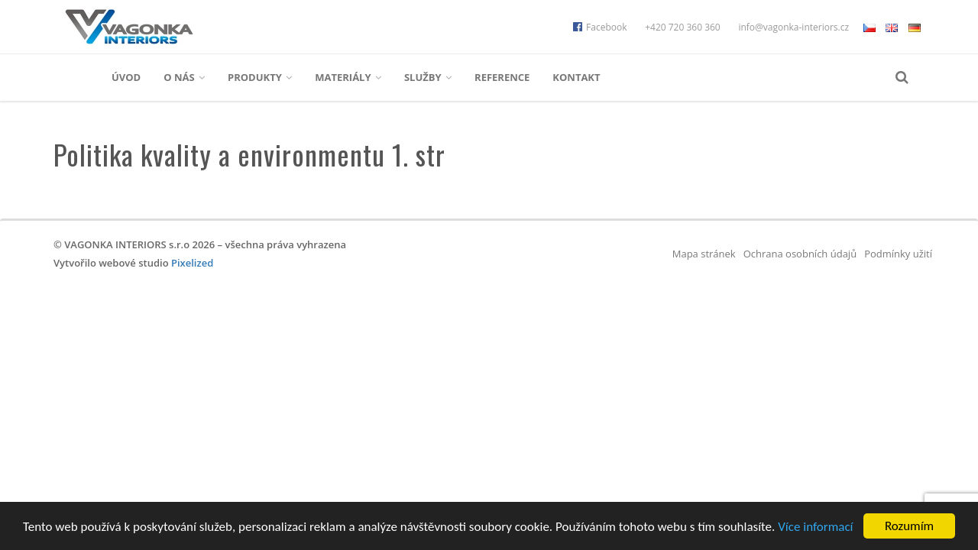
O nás (184, 77)
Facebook (600, 27)
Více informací (815, 527)
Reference (501, 77)
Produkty (260, 77)
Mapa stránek (704, 253)
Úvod (126, 77)
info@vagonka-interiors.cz (793, 27)
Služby (428, 77)
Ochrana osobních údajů (800, 253)
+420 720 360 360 (683, 27)
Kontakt (576, 77)
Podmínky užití (898, 253)
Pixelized (192, 263)
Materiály (348, 77)
